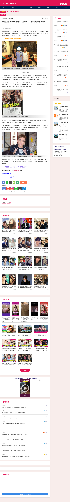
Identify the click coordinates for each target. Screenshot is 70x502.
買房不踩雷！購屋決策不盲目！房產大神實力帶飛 (63, 124)
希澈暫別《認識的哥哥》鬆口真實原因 (62, 59)
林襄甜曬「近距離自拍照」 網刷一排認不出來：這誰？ (13, 450)
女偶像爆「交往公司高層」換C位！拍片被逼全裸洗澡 (62, 44)
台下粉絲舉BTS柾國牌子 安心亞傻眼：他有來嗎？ (25, 378)
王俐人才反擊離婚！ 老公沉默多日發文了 (62, 89)
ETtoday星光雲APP (17, 1)
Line (62, 4)
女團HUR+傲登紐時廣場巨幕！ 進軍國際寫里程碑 (12, 418)
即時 (13, 7)
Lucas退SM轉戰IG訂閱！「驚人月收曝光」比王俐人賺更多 (14, 440)
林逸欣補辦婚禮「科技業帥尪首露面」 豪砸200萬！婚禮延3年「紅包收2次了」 (9, 350)
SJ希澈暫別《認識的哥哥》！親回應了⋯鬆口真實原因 (13, 445)
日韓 (39, 7)
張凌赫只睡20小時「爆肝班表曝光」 (14, 12)
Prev (4, 310)
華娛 (48, 7)
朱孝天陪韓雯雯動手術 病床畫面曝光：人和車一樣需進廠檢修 (15, 429)
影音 (30, 7)
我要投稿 (55, 146)
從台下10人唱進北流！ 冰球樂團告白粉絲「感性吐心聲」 (14, 407)
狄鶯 (9, 202)
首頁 (4, 7)
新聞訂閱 (29, 1)
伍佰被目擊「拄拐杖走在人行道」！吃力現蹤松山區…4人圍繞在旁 (41, 287)
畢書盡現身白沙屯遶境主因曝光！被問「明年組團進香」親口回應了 (16, 456)
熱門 (22, 7)
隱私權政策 (56, 149)
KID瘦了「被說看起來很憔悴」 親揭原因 (62, 52)
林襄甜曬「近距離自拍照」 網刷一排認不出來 (62, 82)
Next (46, 310)
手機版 (11, 1)
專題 (65, 7)
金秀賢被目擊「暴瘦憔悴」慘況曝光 (62, 22)
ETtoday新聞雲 (6, 1)
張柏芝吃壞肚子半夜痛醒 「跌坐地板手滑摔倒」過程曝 (13, 412)
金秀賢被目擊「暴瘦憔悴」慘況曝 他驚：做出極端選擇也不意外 (25, 287)
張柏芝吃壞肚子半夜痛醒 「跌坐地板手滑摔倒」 (62, 74)
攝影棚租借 (24, 1)
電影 (57, 7)
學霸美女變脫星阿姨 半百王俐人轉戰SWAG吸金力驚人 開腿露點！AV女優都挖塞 (9, 335)
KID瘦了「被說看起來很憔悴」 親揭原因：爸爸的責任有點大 (14, 423)
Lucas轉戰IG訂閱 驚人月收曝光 (62, 67)
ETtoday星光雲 (10, 4)
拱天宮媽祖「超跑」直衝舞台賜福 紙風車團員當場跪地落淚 (14, 434)
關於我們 (62, 146)
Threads (60, 4)
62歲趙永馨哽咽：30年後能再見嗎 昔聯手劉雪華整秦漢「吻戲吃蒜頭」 (25, 350)
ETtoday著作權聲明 (22, 191)
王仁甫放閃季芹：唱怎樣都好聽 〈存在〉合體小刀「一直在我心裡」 (41, 350)
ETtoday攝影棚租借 (63, 134)
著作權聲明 (60, 149)
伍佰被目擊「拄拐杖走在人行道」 (62, 29)
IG (66, 4)
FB (64, 4)
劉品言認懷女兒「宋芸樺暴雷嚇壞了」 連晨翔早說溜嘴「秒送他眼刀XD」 (9, 364)
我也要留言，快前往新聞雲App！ (25, 494)
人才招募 (59, 146)
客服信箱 (62, 148)
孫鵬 (4, 202)
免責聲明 (64, 149)
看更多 (25, 370)
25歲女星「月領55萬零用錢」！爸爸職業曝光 (62, 37)
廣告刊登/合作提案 (57, 148)
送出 (57, 3)
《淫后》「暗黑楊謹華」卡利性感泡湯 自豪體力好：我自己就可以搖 (40, 335)
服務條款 (66, 148)
